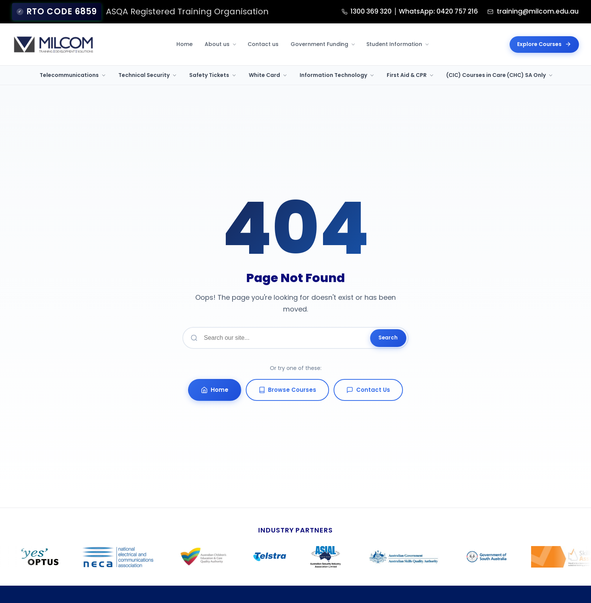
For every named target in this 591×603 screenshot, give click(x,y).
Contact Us (368, 390)
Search (387, 337)
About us (217, 44)
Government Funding (319, 44)
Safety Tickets (209, 74)
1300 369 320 (319, 11)
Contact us (263, 44)
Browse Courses (288, 390)
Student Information (394, 44)
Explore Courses (544, 44)
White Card (264, 74)
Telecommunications (69, 74)
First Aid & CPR (407, 74)
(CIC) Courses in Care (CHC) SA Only (496, 74)
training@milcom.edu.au (521, 11)
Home (184, 44)
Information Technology (333, 74)
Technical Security (144, 74)
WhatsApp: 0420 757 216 (404, 11)
